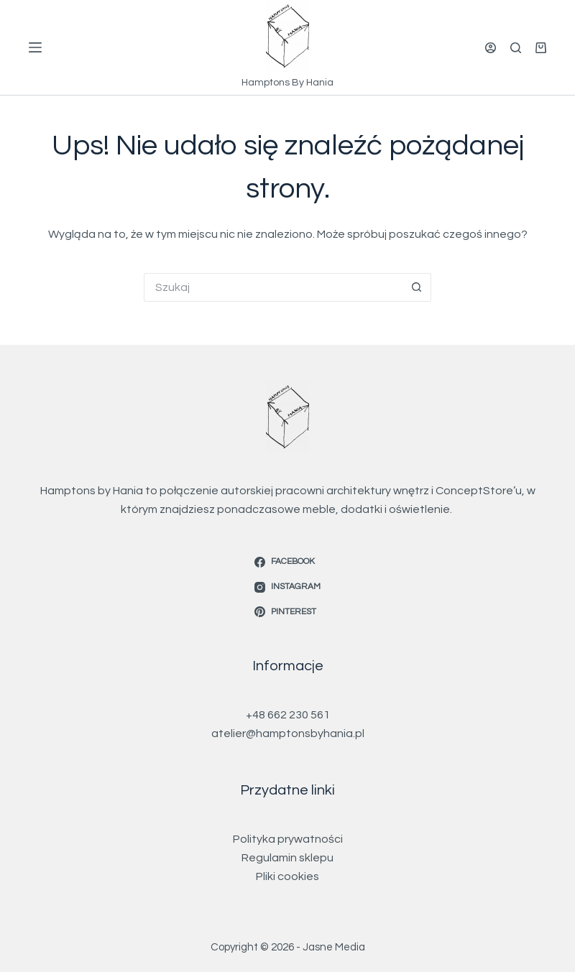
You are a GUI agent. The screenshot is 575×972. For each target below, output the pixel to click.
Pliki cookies (287, 876)
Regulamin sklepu (288, 858)
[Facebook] (287, 562)
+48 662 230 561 (288, 715)
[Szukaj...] (273, 287)
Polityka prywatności (288, 839)
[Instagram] (287, 587)
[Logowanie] (490, 47)
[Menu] (35, 47)
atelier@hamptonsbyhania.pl (287, 733)
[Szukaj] (515, 47)
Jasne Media (334, 947)
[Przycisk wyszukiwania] (416, 287)
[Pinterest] (287, 612)
